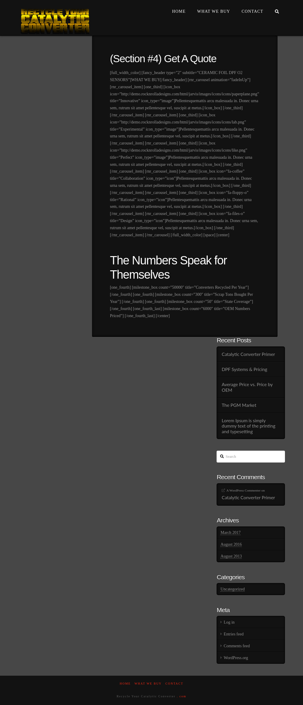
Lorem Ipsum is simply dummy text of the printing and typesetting (248, 426)
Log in (229, 622)
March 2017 (230, 532)
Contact (174, 683)
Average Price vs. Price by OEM (247, 387)
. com (181, 696)
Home (125, 683)
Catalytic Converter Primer (248, 354)
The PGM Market (239, 405)
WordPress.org (236, 658)
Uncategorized (232, 589)
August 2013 (231, 556)
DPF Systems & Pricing (244, 369)
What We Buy (148, 683)
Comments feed (237, 646)
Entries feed (234, 634)
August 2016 (231, 544)
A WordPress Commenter (243, 490)
